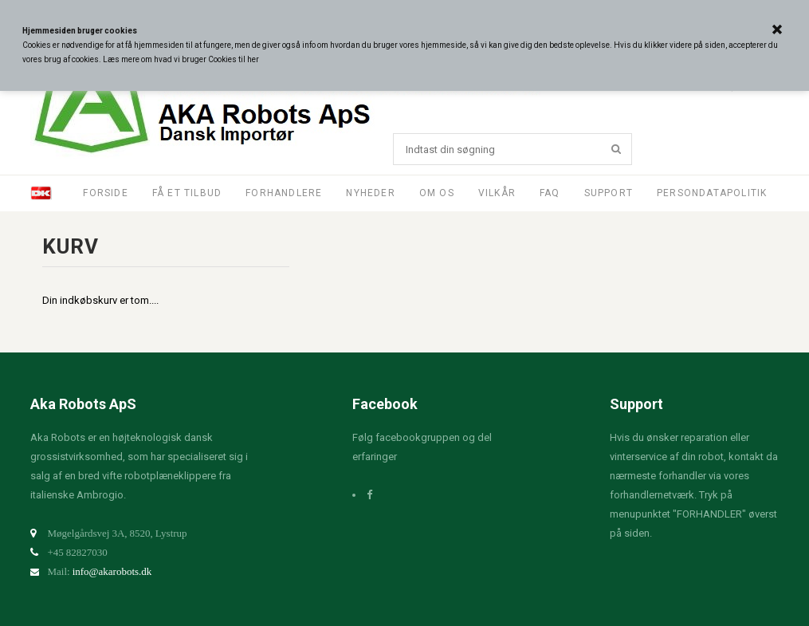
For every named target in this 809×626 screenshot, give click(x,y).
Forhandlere (283, 193)
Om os (436, 193)
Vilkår (497, 193)
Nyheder (370, 193)
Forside (105, 193)
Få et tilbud (187, 193)
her (253, 59)
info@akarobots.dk (112, 571)
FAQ (550, 193)
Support (608, 193)
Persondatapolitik (712, 193)
